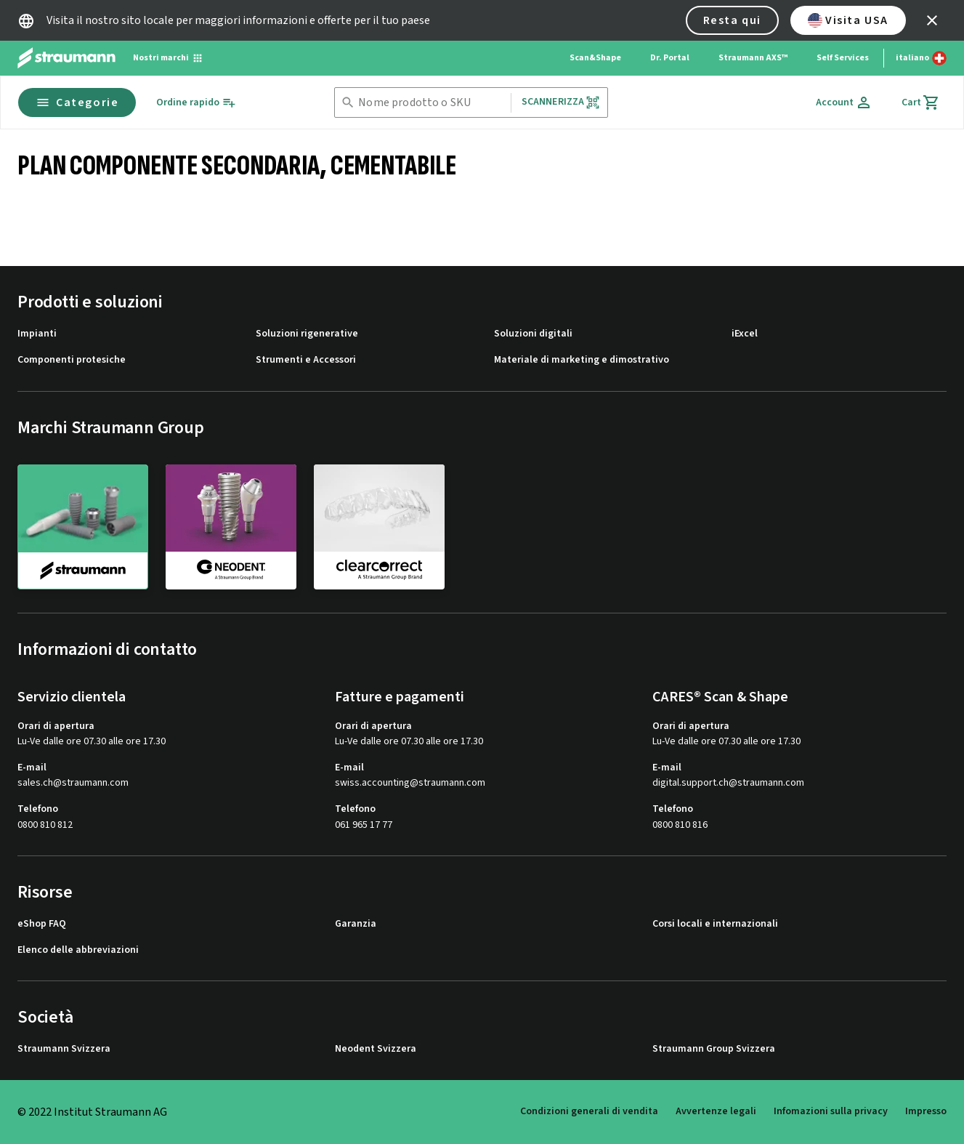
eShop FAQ (41, 924)
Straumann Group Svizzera (713, 1049)
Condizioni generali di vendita (589, 1111)
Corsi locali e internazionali (715, 924)
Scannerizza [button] (561, 102)
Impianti (37, 334)
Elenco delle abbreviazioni (78, 950)
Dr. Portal (669, 58)
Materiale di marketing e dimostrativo (581, 360)
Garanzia (355, 924)
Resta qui (732, 20)
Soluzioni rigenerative (307, 334)
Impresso (926, 1111)
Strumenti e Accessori (306, 360)
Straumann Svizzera (63, 1049)
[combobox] (431, 103)
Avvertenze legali (716, 1111)
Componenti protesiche (71, 360)
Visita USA (848, 20)
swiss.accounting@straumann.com (410, 783)
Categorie (77, 102)
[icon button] (932, 20)
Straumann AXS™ (752, 58)
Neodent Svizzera (375, 1049)
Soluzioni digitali (533, 334)
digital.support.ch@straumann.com (728, 783)
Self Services (843, 58)
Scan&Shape (595, 58)
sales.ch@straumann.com (73, 783)
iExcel (745, 334)
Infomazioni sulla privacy (831, 1111)
